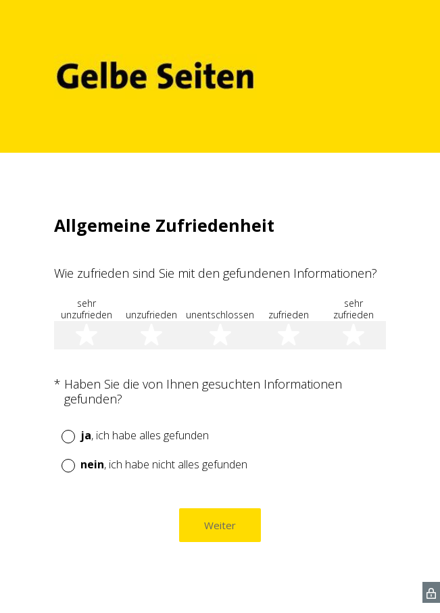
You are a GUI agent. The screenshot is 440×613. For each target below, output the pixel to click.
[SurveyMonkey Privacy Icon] (431, 592)
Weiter (220, 525)
